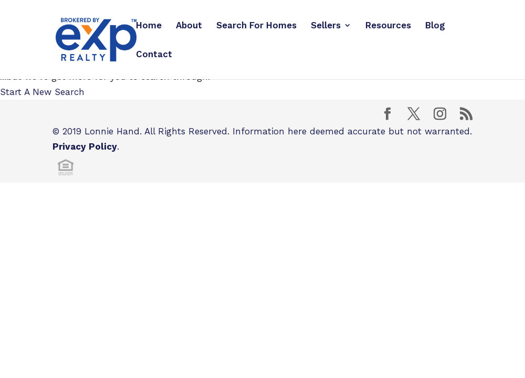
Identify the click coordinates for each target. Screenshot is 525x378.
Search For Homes (256, 26)
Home (149, 26)
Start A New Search (42, 92)
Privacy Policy (84, 146)
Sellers (326, 26)
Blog (435, 26)
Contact (154, 54)
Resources (388, 26)
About (189, 26)
